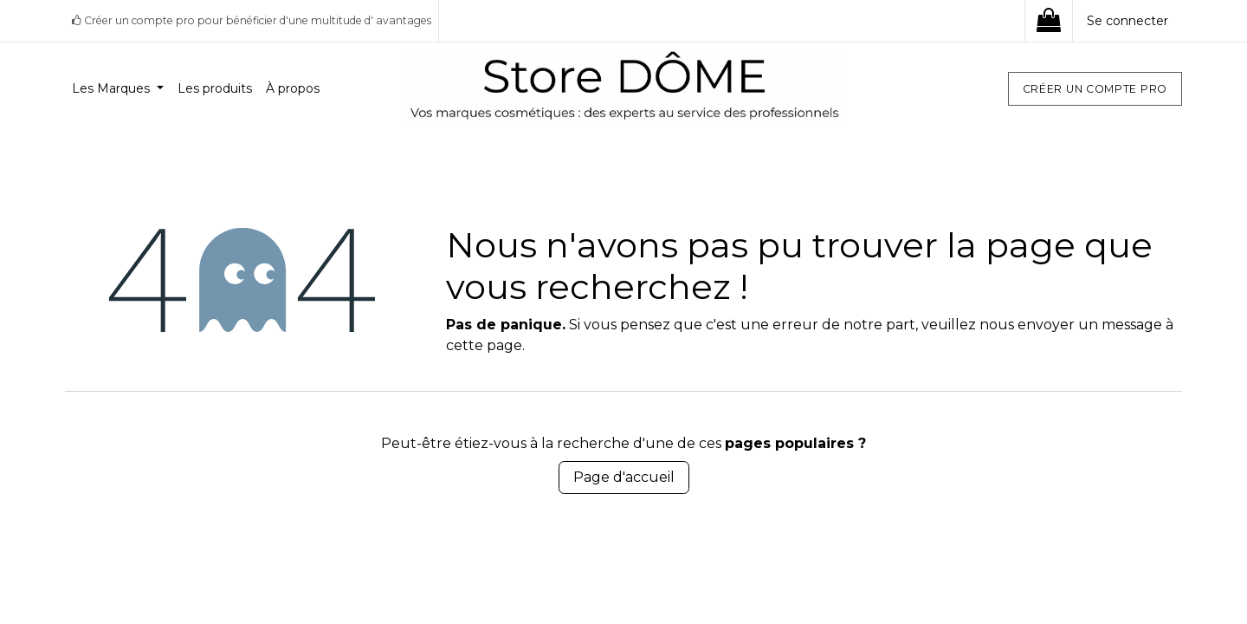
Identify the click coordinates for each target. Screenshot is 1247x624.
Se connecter (1127, 21)
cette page (484, 345)
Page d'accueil (624, 477)
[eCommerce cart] (1048, 21)
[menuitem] (118, 89)
